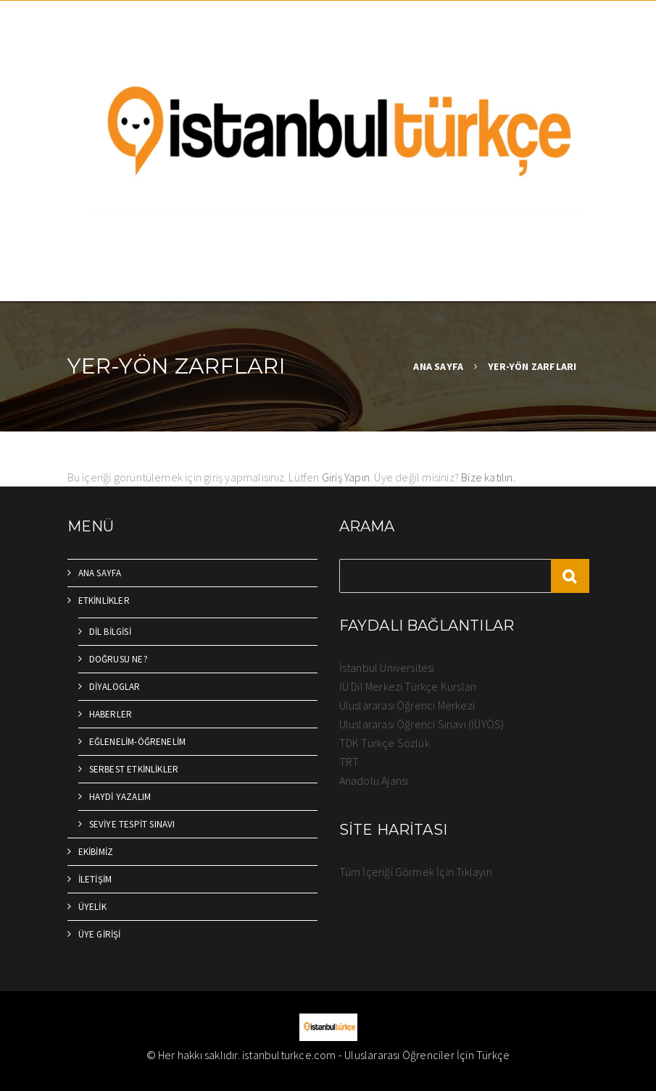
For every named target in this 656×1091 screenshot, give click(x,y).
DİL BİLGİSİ (110, 631)
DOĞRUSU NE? (118, 659)
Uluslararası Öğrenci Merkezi (407, 705)
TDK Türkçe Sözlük (384, 743)
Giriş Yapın (346, 477)
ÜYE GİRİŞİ (99, 934)
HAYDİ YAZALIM (120, 797)
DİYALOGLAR (115, 687)
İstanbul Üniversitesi (387, 667)
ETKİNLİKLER (104, 600)
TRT (349, 761)
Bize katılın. (488, 477)
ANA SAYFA (438, 366)
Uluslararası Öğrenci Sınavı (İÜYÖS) (422, 724)
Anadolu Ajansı (374, 780)
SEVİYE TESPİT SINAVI (132, 824)
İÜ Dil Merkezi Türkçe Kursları (408, 686)
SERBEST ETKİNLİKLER (134, 769)
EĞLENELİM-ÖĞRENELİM (137, 742)
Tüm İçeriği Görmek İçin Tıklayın (415, 871)
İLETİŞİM (95, 879)
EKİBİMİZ (96, 852)
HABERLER (111, 714)
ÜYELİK (92, 907)
